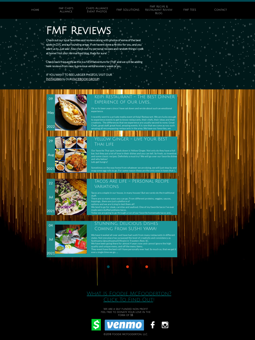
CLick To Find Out (128, 300)
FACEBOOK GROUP (85, 79)
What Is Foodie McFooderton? (129, 293)
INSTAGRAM (54, 79)
